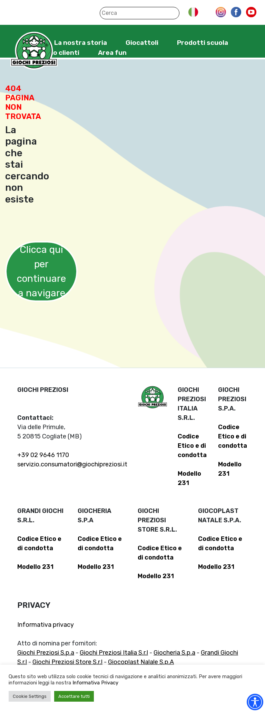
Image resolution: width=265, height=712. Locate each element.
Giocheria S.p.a (174, 652)
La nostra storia (80, 43)
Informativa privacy (45, 625)
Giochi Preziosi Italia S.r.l (114, 652)
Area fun (112, 53)
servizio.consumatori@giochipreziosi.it (72, 464)
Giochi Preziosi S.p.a (45, 652)
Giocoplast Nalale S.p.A (141, 662)
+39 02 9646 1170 (43, 455)
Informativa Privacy (95, 683)
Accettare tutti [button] (74, 696)
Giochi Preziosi (34, 51)
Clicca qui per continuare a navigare (41, 271)
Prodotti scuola (202, 43)
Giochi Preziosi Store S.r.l (67, 662)
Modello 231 (35, 567)
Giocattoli (142, 43)
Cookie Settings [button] (30, 696)
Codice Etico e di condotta (192, 446)
